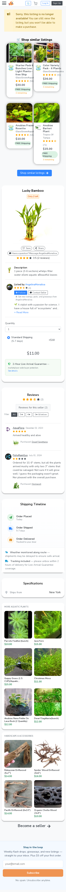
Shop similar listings (34, 173)
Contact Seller (38, 292)
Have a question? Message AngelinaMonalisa (33, 253)
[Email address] (33, 864)
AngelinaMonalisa (35, 284)
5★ (21, 414)
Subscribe (33, 873)
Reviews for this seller (33, 407)
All (14, 414)
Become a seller (32, 825)
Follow (21, 292)
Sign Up (57, 3)
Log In (45, 3)
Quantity (10, 323)
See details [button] (13, 371)
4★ (28, 414)
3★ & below (41, 414)
